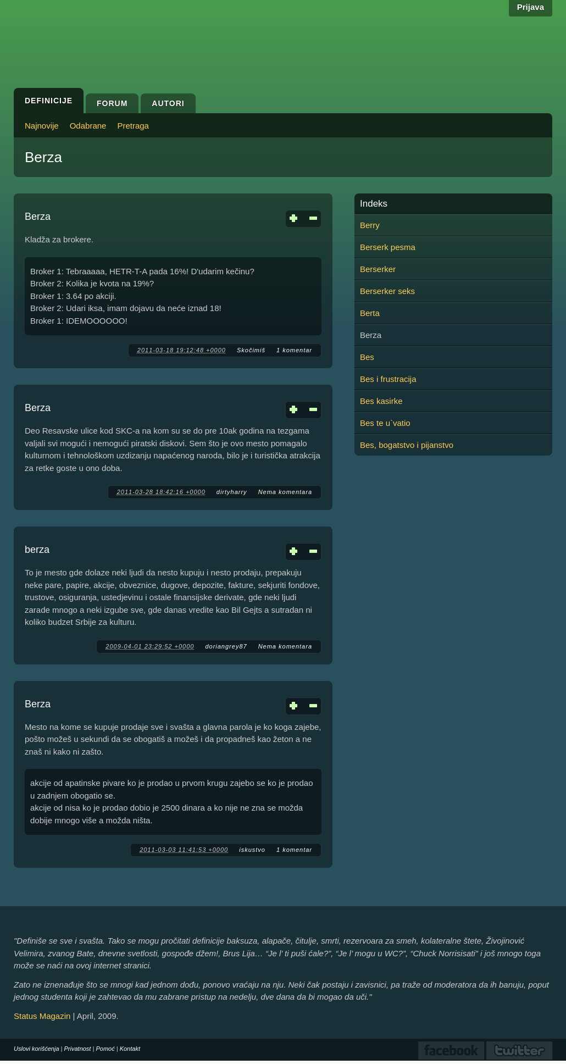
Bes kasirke (381, 401)
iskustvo (252, 849)
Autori (168, 103)
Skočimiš (251, 350)
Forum (112, 103)
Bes (367, 357)
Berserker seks (387, 291)
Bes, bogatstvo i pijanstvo (406, 445)
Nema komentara (285, 492)
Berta (370, 313)
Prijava (530, 7)
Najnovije (42, 125)
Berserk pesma (387, 247)
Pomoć (105, 1048)
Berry (370, 225)
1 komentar (294, 350)
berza (37, 549)
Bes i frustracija (388, 379)
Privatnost (77, 1048)
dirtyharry (232, 492)
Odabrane (88, 125)
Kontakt (130, 1048)
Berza (38, 216)
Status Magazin (42, 1016)
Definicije (49, 100)
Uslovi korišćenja (36, 1048)
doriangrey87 (226, 646)
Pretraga (133, 125)
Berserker (378, 269)
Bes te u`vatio (385, 423)
